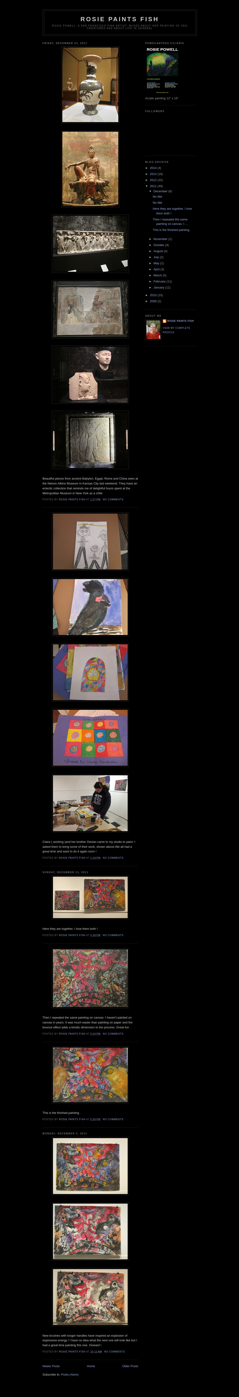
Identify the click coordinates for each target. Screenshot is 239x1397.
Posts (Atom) (70, 1374)
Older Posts (130, 1366)
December (161, 191)
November (161, 239)
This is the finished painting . (172, 230)
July (157, 257)
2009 (154, 301)
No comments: (114, 499)
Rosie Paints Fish (120, 19)
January (159, 287)
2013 (154, 174)
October (159, 245)
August (159, 251)
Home (91, 1366)
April (157, 269)
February (160, 281)
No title (157, 196)
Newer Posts (51, 1366)
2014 (154, 168)
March (158, 275)
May (157, 263)
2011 (154, 186)
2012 (154, 180)
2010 (154, 295)
